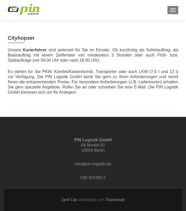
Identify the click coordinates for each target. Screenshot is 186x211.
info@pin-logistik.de (93, 164)
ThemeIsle (115, 200)
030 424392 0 (93, 177)
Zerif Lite (69, 200)
